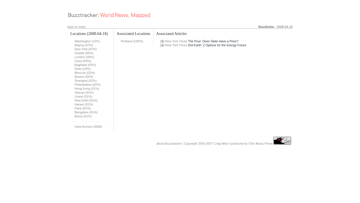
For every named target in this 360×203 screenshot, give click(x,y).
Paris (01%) (83, 108)
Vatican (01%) (84, 92)
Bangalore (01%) (86, 112)
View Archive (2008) (88, 126)
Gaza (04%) (83, 61)
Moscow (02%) (85, 72)
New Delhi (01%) (86, 100)
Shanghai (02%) (86, 80)
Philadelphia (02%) (87, 84)
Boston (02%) (84, 76)
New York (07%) (86, 49)
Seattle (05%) (84, 53)
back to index (77, 26)
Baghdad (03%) (85, 65)
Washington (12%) (87, 41)
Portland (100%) (132, 41)
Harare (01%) (84, 104)
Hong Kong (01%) (87, 88)
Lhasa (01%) (83, 96)
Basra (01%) (83, 116)
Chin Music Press (260, 143)
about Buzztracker (168, 143)
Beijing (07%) (84, 45)
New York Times (176, 41)
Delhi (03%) (83, 68)
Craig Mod (221, 143)
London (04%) (84, 57)
